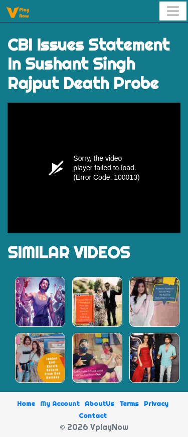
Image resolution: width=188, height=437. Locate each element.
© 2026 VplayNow (94, 427)
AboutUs (99, 403)
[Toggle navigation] (172, 11)
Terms (129, 403)
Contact (93, 415)
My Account (60, 403)
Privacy (156, 403)
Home (26, 403)
